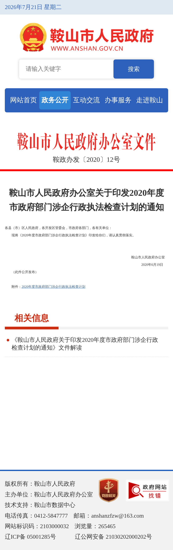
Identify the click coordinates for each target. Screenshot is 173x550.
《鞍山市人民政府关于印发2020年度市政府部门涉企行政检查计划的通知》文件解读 (85, 344)
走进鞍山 (149, 100)
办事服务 (118, 100)
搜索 (134, 69)
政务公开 (55, 100)
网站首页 (23, 100)
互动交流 (86, 100)
